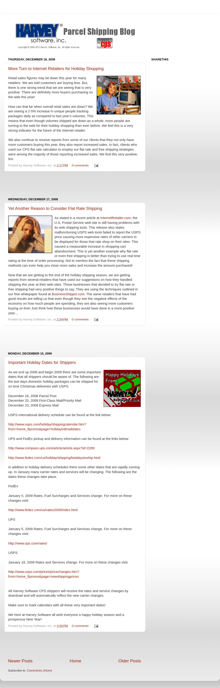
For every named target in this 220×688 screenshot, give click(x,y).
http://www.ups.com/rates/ (27, 543)
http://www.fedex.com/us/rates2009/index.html (43, 510)
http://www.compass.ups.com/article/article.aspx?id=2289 (51, 448)
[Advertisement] (74, 184)
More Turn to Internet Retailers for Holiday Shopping (56, 68)
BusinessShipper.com (68, 294)
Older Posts (129, 660)
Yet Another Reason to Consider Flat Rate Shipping (55, 208)
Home (75, 660)
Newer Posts (20, 660)
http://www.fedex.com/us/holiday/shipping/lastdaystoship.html (54, 458)
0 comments (80, 165)
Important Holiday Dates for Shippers (42, 362)
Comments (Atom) (39, 670)
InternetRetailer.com (115, 218)
